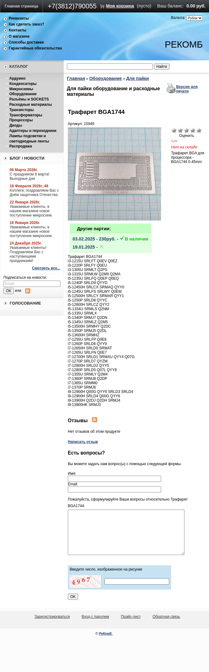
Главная (76, 78)
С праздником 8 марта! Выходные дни (29, 176)
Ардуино (17, 78)
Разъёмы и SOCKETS (29, 99)
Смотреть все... (46, 268)
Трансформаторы (25, 115)
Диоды (15, 125)
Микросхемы (21, 89)
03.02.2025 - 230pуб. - (110, 238)
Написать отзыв (83, 442)
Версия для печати (186, 89)
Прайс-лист (131, 616)
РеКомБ (106, 633)
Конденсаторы (23, 84)
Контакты (17, 30)
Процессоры (21, 120)
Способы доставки (26, 42)
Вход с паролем (95, 616)
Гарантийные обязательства (35, 48)
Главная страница (21, 6)
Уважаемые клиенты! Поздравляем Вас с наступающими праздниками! (28, 254)
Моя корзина (120, 5)
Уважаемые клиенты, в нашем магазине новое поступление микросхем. (31, 210)
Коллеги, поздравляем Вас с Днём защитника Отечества (34, 192)
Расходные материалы (30, 104)
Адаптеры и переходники (32, 130)
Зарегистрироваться (52, 616)
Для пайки (137, 78)
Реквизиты (19, 18)
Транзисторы (21, 110)
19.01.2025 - (88, 247)
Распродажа (20, 146)
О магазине (19, 36)
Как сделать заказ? (26, 24)
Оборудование (23, 94)
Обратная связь (166, 616)
